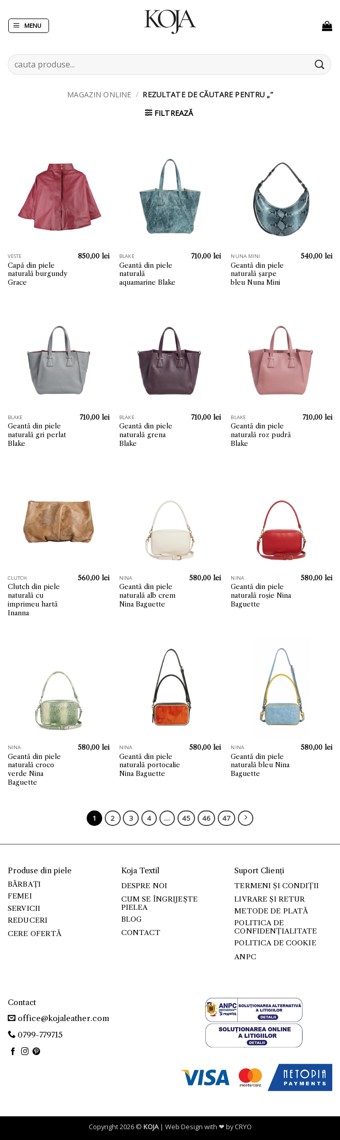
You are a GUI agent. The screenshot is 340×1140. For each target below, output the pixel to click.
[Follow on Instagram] (25, 1052)
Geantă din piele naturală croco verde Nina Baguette (34, 769)
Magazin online (99, 94)
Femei (20, 896)
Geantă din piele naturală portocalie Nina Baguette (149, 765)
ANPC (245, 957)
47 (226, 818)
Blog (131, 919)
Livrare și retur (269, 899)
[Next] (245, 818)
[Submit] (320, 64)
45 (186, 818)
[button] (28, 26)
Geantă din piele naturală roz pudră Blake (261, 434)
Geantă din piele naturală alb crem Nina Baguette (147, 595)
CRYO (243, 1126)
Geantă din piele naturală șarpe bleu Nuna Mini (257, 274)
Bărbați (24, 884)
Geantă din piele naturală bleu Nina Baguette (260, 765)
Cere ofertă (35, 933)
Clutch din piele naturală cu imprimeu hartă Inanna (34, 599)
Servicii (24, 908)
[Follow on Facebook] (13, 1052)
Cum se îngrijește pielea (159, 903)
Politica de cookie (275, 943)
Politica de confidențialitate (275, 927)
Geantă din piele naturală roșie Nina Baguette (261, 595)
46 (206, 818)
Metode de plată (271, 911)
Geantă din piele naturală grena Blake (145, 434)
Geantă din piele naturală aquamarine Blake (147, 274)
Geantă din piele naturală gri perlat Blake (37, 434)
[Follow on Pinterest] (36, 1052)
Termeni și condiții (276, 886)
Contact (141, 932)
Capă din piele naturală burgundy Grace (37, 274)
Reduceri (27, 920)
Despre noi (144, 886)
